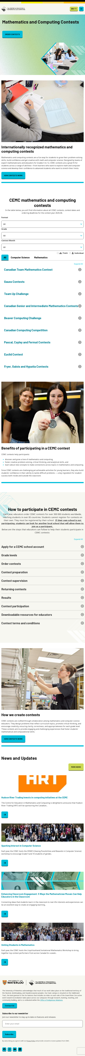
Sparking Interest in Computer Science (21, 845)
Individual (77, 253)
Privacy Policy (31, 1041)
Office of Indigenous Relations (51, 1000)
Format (4, 217)
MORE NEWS (76, 767)
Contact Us (9, 1005)
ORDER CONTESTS (12, 34)
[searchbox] (42, 235)
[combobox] (42, 235)
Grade (4, 229)
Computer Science (20, 257)
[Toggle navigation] (81, 9)
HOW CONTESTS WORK (13, 175)
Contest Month (8, 240)
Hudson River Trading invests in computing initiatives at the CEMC (34, 797)
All (5, 257)
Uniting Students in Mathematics (17, 945)
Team (63, 253)
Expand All (78, 264)
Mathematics (41, 257)
